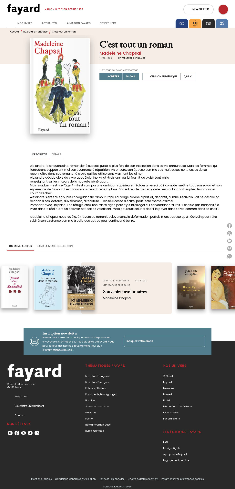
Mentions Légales (41, 479)
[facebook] (17, 433)
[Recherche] (223, 9)
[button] (198, 9)
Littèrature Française (35, 31)
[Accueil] (23, 9)
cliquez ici (67, 350)
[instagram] (10, 433)
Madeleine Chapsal (120, 53)
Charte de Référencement (143, 479)
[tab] (11, 23)
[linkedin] (37, 433)
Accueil (14, 31)
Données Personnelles (112, 479)
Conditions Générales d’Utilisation (75, 479)
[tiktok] (30, 433)
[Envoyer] (200, 341)
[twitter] (23, 433)
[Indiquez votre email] (159, 341)
